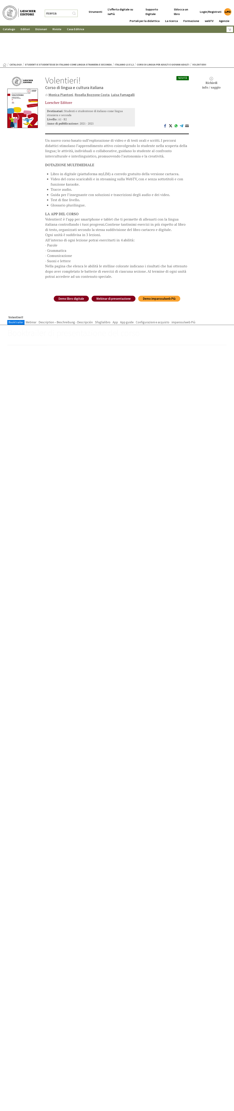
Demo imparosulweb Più (159, 263)
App (115, 287)
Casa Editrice (75, 22)
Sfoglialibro (102, 287)
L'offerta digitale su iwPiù (120, 4)
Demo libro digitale (71, 263)
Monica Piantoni (60, 59)
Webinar (31, 287)
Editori (25, 22)
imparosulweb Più (183, 287)
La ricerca (171, 14)
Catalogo (9, 22)
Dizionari (41, 22)
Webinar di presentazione (113, 263)
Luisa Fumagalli (123, 59)
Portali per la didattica (145, 14)
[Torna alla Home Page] (4, 29)
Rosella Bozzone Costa (92, 59)
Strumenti (95, 4)
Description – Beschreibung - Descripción (66, 287)
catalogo (16, 29)
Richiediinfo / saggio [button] (211, 47)
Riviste (56, 22)
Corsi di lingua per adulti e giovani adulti (163, 29)
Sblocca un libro (181, 4)
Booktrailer (15, 287)
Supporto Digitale (152, 4)
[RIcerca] (74, 9)
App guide (127, 287)
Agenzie (224, 14)
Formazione (191, 14)
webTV (209, 14)
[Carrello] (229, 22)
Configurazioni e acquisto (152, 287)
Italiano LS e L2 (124, 29)
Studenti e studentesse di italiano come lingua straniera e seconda (68, 29)
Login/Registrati (210, 4)
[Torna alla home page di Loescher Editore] (19, 9)
